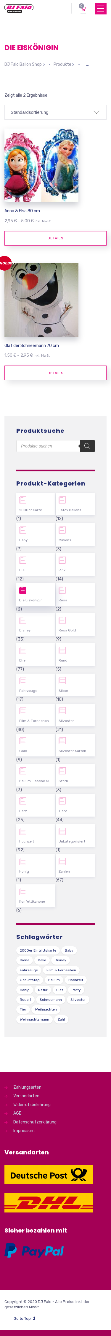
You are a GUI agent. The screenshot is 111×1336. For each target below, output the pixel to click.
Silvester (66, 721)
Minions (65, 540)
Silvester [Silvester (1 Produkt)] (78, 1000)
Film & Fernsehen (34, 721)
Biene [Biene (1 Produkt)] (24, 960)
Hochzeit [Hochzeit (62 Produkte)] (75, 980)
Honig (24, 871)
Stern (63, 781)
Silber (63, 691)
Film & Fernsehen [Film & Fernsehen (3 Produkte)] (61, 970)
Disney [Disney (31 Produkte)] (60, 960)
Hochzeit (26, 841)
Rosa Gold (67, 630)
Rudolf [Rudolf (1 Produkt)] (25, 1000)
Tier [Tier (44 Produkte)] (23, 1009)
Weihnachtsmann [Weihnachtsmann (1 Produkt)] (34, 1019)
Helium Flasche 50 (35, 781)
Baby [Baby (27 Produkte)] (69, 950)
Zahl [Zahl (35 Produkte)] (61, 1019)
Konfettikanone (32, 901)
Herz (23, 811)
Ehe (22, 660)
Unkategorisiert (72, 841)
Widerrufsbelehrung (32, 1104)
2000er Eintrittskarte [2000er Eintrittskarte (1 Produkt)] (38, 950)
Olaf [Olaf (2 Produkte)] (59, 990)
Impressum (24, 1130)
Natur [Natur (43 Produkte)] (43, 990)
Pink (62, 570)
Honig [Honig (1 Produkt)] (25, 990)
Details (56, 238)
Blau (23, 570)
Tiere (63, 811)
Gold (23, 751)
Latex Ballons (70, 510)
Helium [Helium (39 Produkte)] (54, 980)
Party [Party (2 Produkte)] (76, 990)
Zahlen (64, 871)
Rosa (63, 600)
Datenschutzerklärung (35, 1122)
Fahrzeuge (28, 691)
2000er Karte (30, 510)
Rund (63, 660)
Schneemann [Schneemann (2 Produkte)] (51, 1000)
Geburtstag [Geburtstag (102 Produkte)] (30, 980)
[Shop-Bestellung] (55, 112)
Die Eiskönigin (31, 600)
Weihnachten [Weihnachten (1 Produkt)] (46, 1009)
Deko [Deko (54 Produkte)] (42, 960)
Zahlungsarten (27, 1087)
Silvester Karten (72, 751)
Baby (23, 540)
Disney (25, 630)
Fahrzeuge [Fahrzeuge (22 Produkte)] (29, 970)
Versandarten (26, 1095)
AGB (17, 1113)
